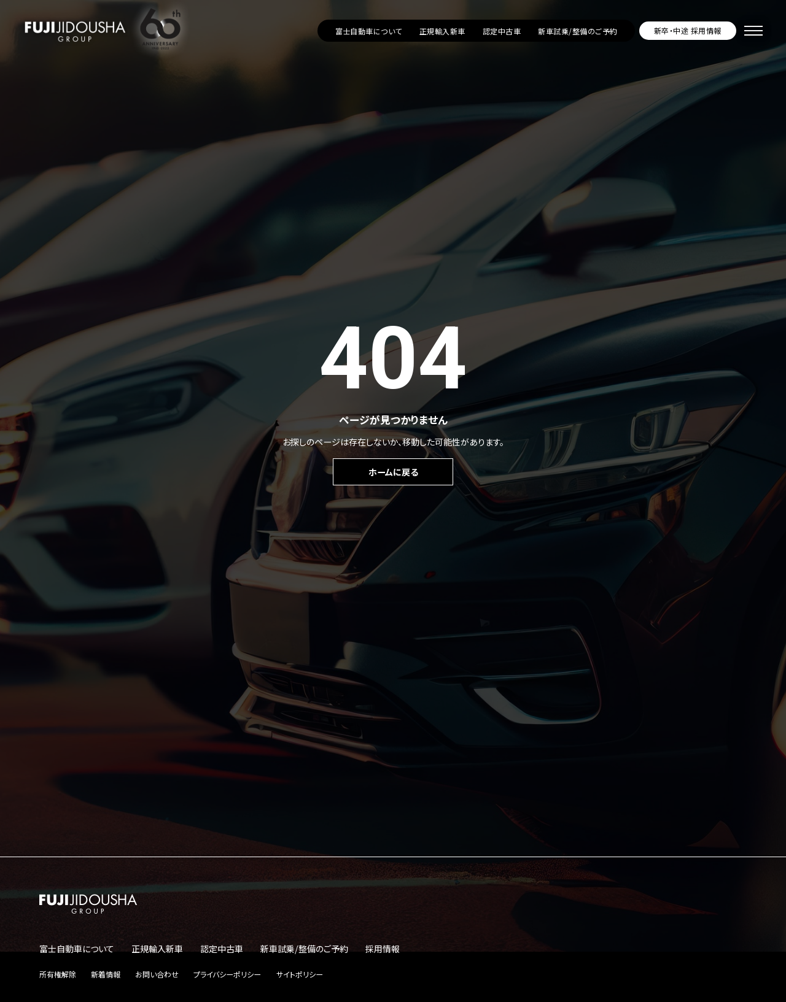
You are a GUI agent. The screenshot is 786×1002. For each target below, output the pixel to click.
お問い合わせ (157, 974)
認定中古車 (502, 31)
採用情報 (382, 948)
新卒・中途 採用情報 (688, 30)
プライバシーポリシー (227, 974)
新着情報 (105, 974)
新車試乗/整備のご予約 (577, 31)
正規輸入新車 (442, 31)
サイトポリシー (299, 974)
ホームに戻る (393, 472)
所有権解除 (57, 974)
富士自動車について (368, 31)
